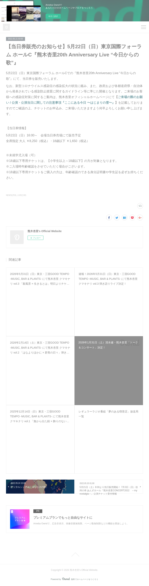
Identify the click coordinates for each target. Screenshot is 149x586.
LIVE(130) (21, 195)
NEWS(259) (11, 195)
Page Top (74, 554)
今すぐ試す (53, 16)
